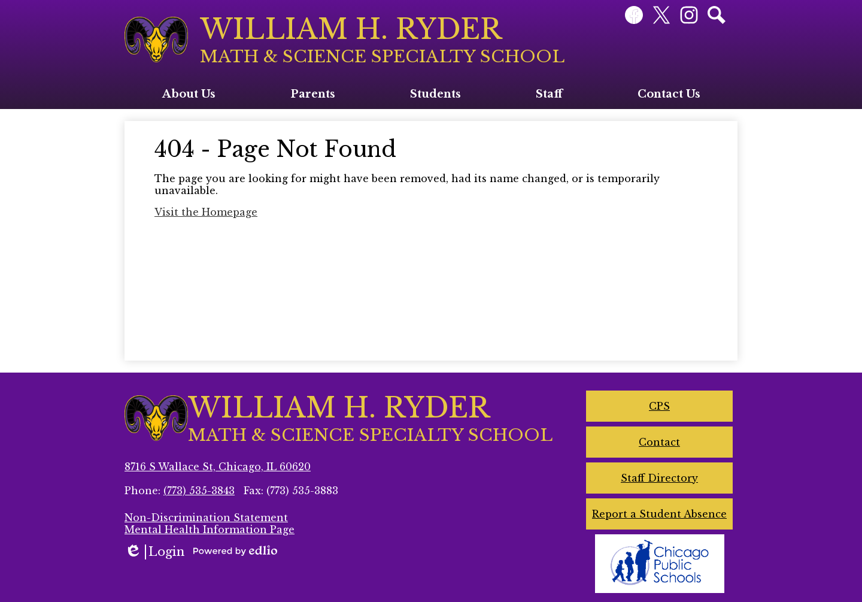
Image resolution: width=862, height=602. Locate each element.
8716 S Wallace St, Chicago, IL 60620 (218, 467)
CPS (659, 406)
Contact (659, 442)
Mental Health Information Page (210, 530)
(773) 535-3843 (199, 491)
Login (154, 551)
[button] (188, 94)
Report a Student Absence (659, 514)
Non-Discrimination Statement (206, 518)
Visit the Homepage (205, 212)
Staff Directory (659, 478)
